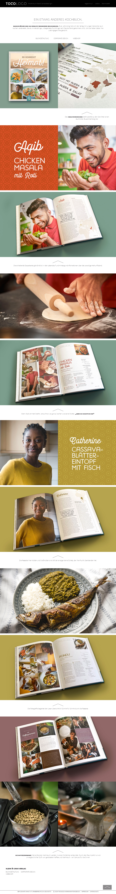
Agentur (89, 3)
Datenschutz (94, 891)
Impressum (85, 891)
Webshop (76, 38)
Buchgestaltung (42, 38)
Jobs (97, 3)
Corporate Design (61, 38)
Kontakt (106, 3)
